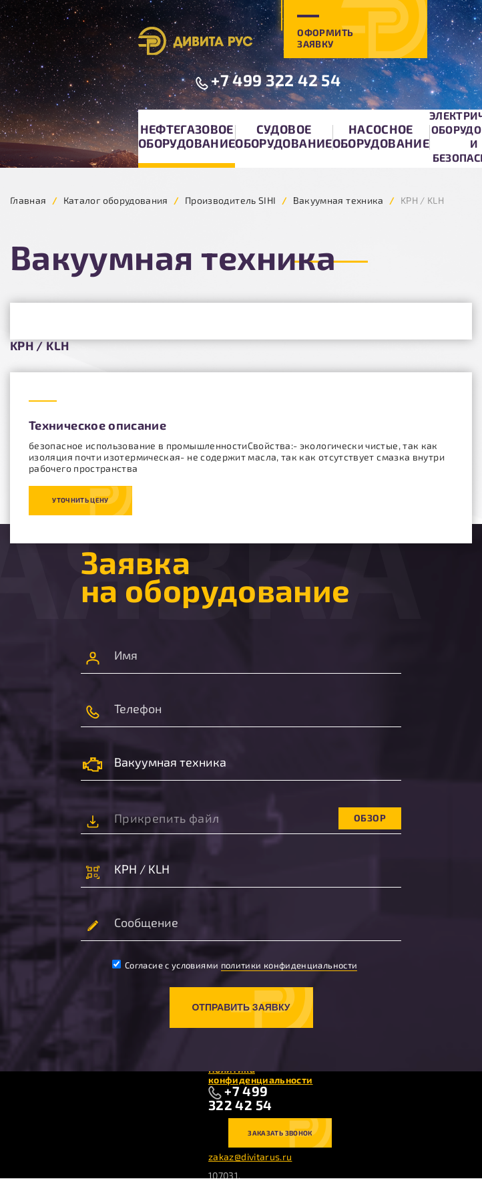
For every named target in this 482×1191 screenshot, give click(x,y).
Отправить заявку (241, 1007)
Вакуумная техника (338, 200)
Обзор (370, 817)
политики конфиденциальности (289, 965)
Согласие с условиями (235, 965)
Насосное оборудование (380, 136)
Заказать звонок (280, 1133)
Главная (28, 200)
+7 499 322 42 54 (275, 80)
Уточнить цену (80, 500)
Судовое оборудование (283, 136)
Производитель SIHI (230, 200)
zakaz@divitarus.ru (250, 1156)
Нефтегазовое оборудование (186, 136)
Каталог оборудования (115, 200)
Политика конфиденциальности (260, 1074)
